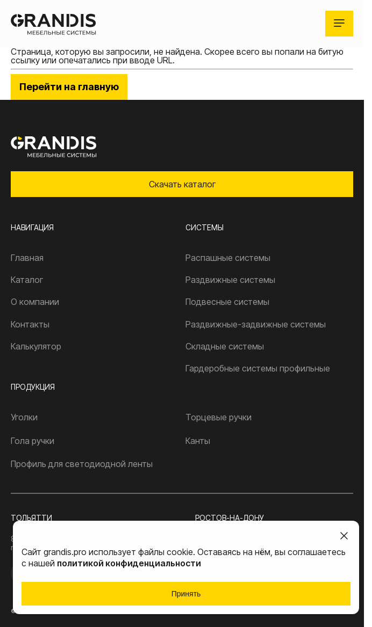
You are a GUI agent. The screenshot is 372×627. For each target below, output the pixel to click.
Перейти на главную (69, 86)
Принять (186, 593)
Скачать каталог (182, 184)
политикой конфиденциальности (129, 563)
